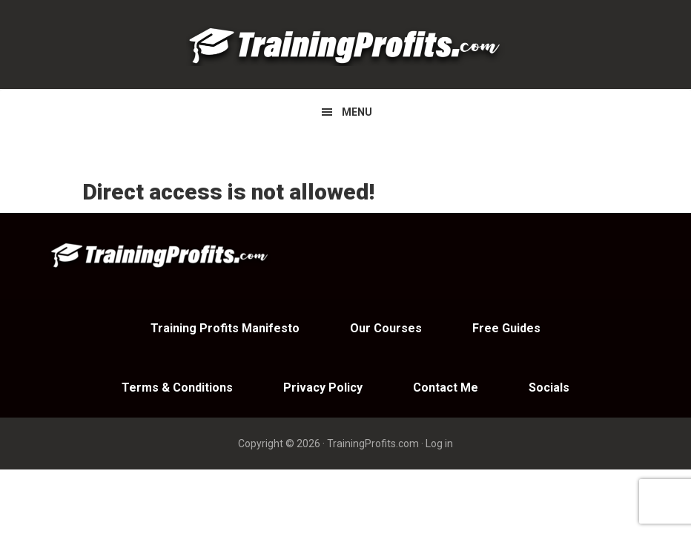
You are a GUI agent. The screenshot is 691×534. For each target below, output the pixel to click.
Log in (439, 443)
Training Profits (345, 44)
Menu (357, 112)
